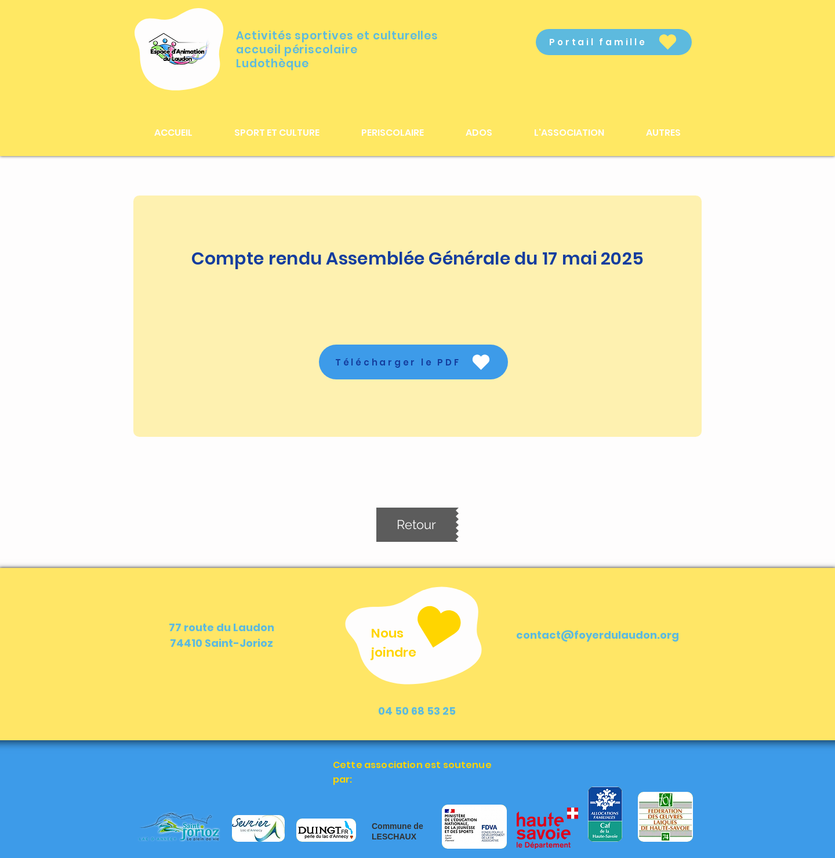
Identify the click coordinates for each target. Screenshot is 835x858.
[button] (277, 133)
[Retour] (416, 525)
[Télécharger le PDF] (413, 362)
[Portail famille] (614, 42)
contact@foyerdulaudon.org (597, 635)
